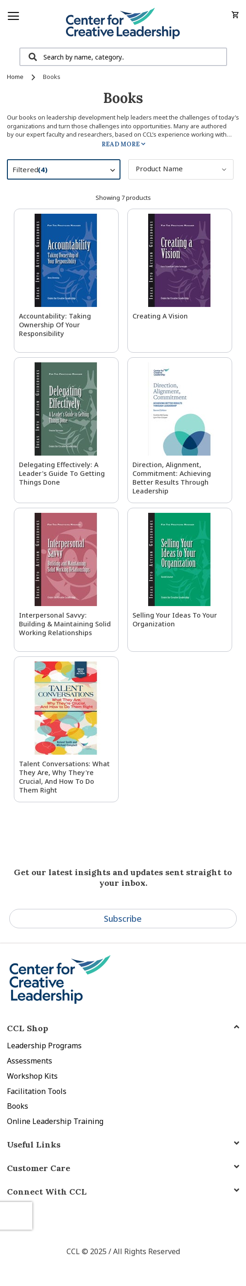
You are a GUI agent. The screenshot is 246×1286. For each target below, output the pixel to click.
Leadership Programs (44, 1045)
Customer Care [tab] (38, 1168)
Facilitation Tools (36, 1091)
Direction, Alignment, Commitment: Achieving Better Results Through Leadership (171, 477)
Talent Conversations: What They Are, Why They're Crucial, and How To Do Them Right (64, 776)
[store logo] (123, 24)
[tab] (123, 1191)
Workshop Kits (32, 1076)
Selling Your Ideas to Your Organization (174, 619)
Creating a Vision (160, 316)
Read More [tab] (121, 144)
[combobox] (123, 57)
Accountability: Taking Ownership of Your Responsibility (55, 325)
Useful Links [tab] (33, 1144)
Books (17, 1106)
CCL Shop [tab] (27, 1028)
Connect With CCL (47, 1191)
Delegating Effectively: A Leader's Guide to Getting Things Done (62, 473)
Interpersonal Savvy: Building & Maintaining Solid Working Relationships (65, 624)
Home (16, 76)
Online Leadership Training (55, 1121)
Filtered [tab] (68, 170)
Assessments (29, 1061)
